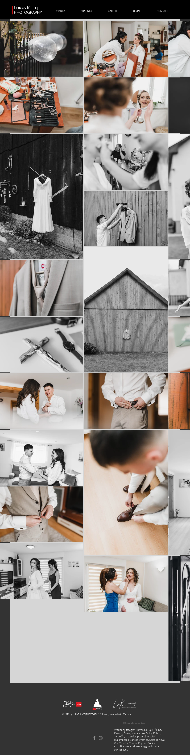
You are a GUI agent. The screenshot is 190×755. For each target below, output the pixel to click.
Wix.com (127, 714)
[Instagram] (100, 738)
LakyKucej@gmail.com (144, 746)
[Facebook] (94, 738)
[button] (60, 9)
